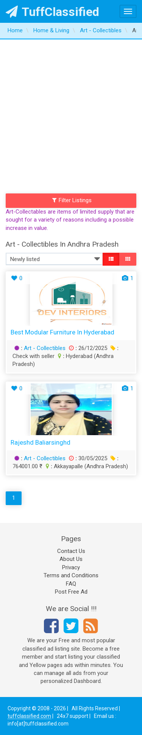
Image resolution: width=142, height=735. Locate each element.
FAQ (71, 583)
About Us (71, 559)
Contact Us (71, 551)
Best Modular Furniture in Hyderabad (62, 332)
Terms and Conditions (71, 575)
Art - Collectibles (45, 348)
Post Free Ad (71, 591)
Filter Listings (72, 200)
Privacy (71, 567)
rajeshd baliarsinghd (40, 442)
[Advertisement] (71, 114)
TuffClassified (52, 12)
